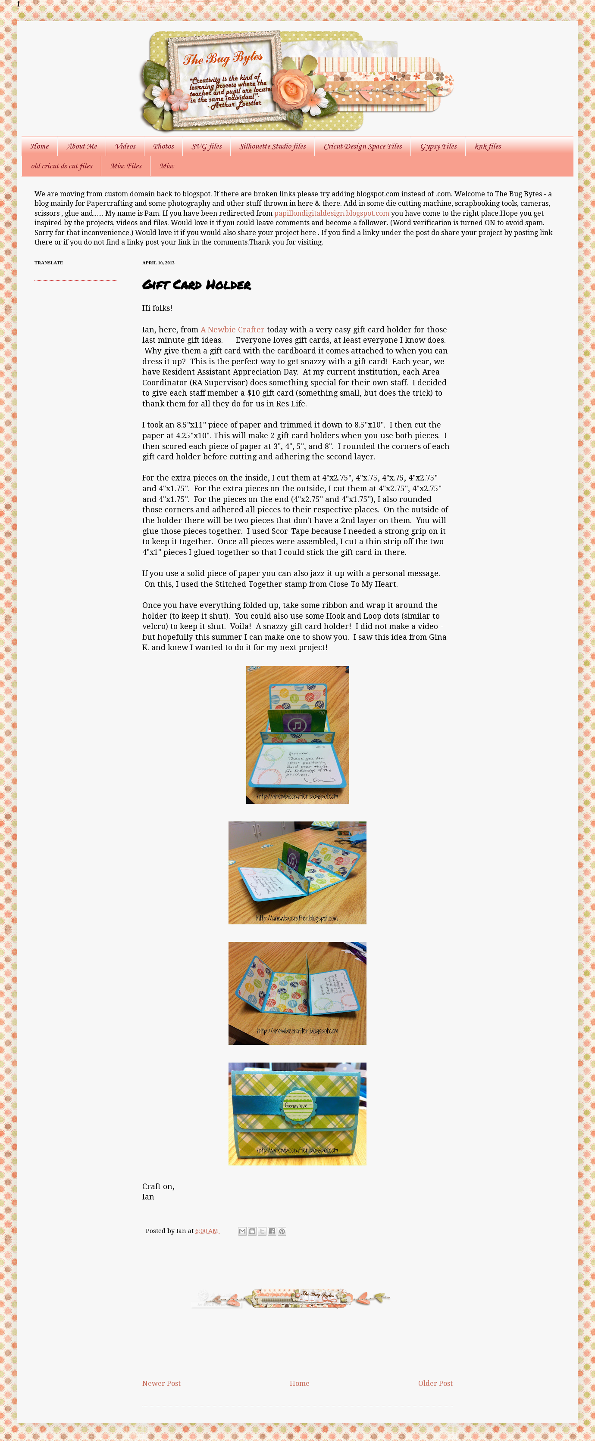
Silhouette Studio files (272, 146)
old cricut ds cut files (61, 166)
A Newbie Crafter (232, 329)
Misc (166, 166)
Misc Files (125, 166)
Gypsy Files (438, 146)
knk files (487, 146)
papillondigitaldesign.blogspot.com (332, 213)
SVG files (206, 146)
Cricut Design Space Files (362, 146)
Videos (125, 146)
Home (39, 146)
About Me (81, 146)
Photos (163, 146)
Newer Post (161, 1383)
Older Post (435, 1383)
